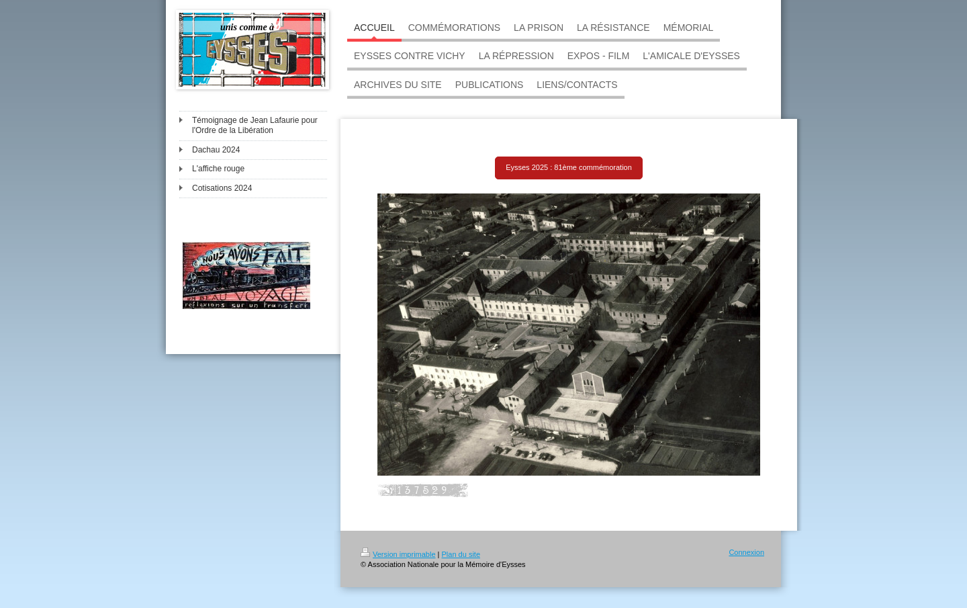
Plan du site (461, 554)
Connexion (746, 552)
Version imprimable (398, 554)
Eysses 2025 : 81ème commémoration (569, 167)
